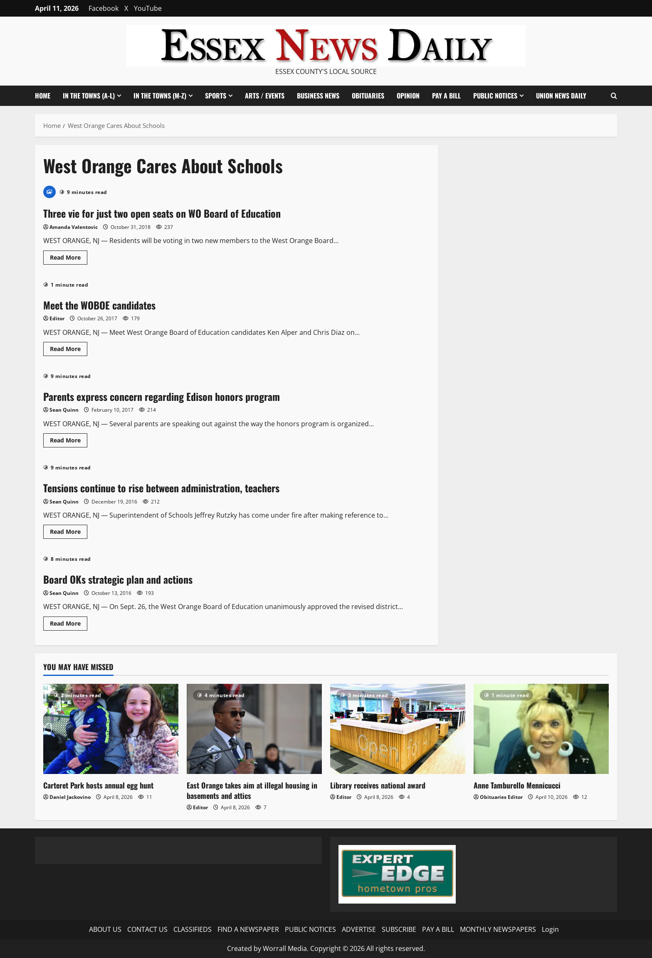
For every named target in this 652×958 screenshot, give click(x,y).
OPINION (408, 96)
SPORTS (215, 96)
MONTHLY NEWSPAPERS (498, 929)
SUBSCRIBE (399, 929)
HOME (42, 96)
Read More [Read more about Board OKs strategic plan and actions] (68, 625)
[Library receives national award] (397, 729)
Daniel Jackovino (70, 797)
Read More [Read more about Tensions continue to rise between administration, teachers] (68, 533)
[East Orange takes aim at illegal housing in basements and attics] (254, 729)
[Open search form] (614, 96)
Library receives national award (377, 785)
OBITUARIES (368, 96)
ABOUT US (105, 929)
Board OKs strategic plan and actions (118, 579)
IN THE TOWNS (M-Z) (159, 96)
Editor (56, 318)
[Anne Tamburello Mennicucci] (541, 729)
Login (550, 929)
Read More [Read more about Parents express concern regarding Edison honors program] (68, 441)
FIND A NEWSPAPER (248, 929)
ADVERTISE (359, 929)
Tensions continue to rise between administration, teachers (161, 487)
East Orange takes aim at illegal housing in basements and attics (252, 790)
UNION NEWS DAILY (561, 96)
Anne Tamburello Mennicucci (517, 785)
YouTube (148, 8)
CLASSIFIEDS (192, 929)
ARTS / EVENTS (264, 96)
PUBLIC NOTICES (495, 96)
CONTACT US (147, 929)
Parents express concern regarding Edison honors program (161, 396)
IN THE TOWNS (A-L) (89, 96)
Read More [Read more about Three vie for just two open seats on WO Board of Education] (68, 259)
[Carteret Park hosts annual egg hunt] (110, 729)
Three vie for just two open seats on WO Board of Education (162, 213)
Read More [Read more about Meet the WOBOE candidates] (68, 350)
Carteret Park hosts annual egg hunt (98, 785)
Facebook (104, 8)
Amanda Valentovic (73, 227)
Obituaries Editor (501, 797)
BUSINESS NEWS (318, 96)
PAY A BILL (446, 96)
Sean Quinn (64, 409)
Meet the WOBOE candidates (99, 304)
